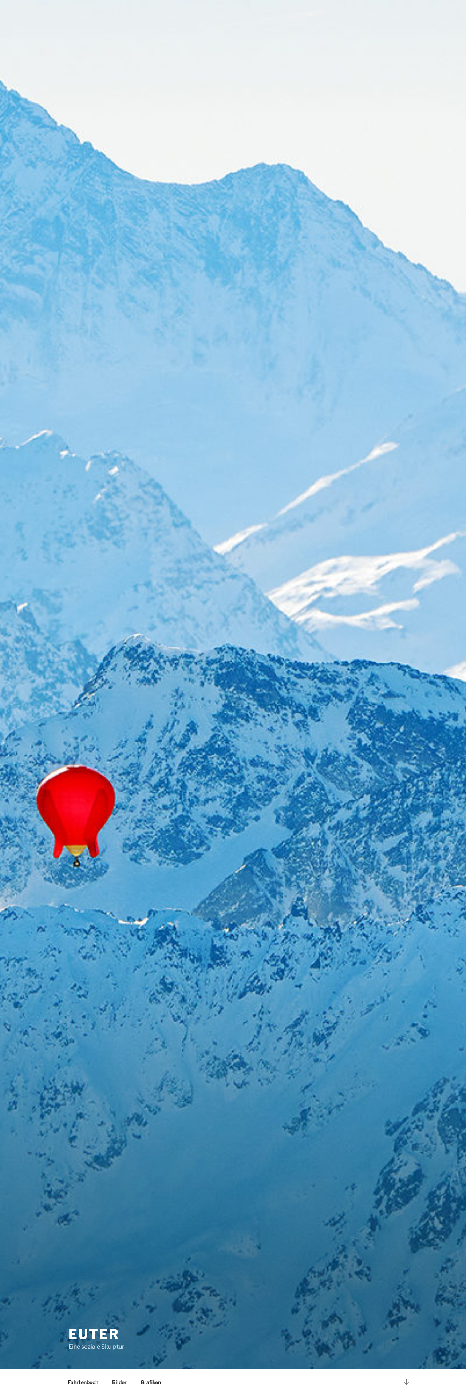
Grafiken (151, 1382)
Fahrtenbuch (83, 1382)
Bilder (119, 1382)
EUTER (93, 1334)
